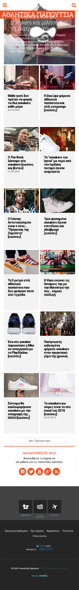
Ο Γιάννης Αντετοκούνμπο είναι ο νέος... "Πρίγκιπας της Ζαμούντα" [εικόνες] (19, 228)
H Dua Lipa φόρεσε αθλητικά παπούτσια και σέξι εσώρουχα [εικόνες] (57, 103)
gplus (48, 471)
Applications (53, 531)
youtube (39, 471)
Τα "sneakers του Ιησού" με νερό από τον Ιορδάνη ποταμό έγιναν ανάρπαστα (57, 164)
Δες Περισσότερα (39, 440)
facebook (22, 471)
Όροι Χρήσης (37, 531)
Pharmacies (25, 506)
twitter (31, 471)
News (40, 506)
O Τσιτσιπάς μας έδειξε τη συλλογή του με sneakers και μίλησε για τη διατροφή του (38, 19)
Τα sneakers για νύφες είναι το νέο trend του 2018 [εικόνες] (57, 408)
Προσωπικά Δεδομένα (16, 531)
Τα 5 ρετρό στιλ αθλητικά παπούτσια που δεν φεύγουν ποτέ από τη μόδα (21, 287)
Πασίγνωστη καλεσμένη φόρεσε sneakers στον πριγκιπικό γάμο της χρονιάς (56, 349)
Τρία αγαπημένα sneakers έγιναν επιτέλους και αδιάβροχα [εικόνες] (55, 226)
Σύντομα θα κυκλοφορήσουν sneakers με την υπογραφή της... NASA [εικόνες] (19, 410)
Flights (54, 506)
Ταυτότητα (67, 531)
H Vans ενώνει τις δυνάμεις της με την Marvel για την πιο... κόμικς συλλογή (56, 287)
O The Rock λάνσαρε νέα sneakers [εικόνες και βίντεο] (20, 162)
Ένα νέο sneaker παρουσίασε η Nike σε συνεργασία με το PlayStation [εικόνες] (21, 349)
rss (56, 471)
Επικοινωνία (39, 536)
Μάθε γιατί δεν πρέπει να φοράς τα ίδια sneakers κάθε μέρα (20, 101)
